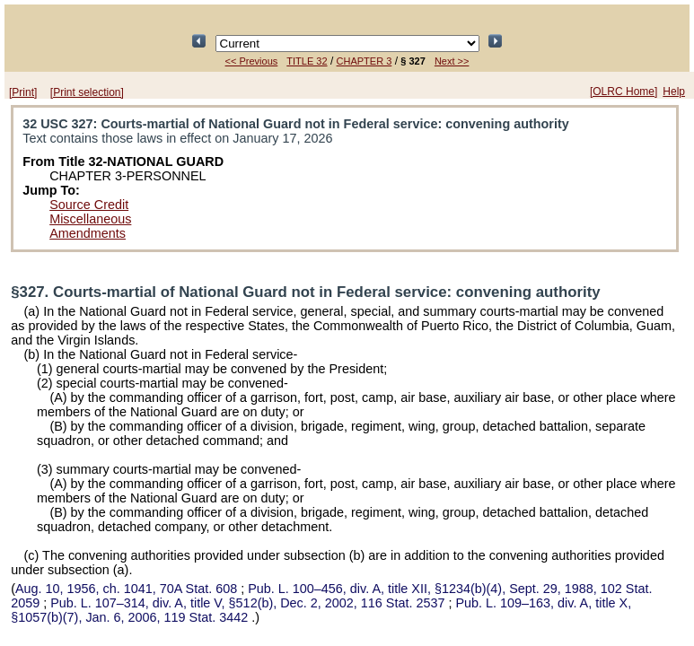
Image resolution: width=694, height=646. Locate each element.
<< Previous (251, 61)
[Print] (23, 92)
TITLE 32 (306, 61)
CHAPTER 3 (364, 61)
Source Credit (88, 204)
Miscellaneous (90, 219)
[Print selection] (87, 92)
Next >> (452, 61)
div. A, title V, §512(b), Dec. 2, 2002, (249, 603)
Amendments (87, 233)
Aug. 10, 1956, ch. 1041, (128, 588)
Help (674, 91)
